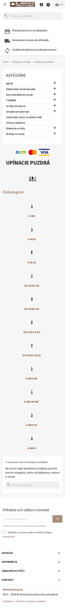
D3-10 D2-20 (31, 285)
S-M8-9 (31, 448)
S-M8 (32, 216)
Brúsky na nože (15, 134)
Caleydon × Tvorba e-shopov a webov (24, 601)
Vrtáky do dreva (15, 106)
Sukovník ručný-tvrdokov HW (24, 117)
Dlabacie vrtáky (15, 128)
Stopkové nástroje (17, 111)
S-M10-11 (31, 425)
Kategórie (16, 75)
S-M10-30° (31, 378)
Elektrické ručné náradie (20, 89)
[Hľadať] (32, 16)
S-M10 (31, 239)
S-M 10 (32, 262)
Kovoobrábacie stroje (19, 94)
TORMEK (11, 100)
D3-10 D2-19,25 (32, 355)
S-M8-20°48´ (31, 401)
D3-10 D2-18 (31, 309)
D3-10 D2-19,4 (31, 332)
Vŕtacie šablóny (15, 122)
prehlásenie (9, 536)
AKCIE (9, 83)
